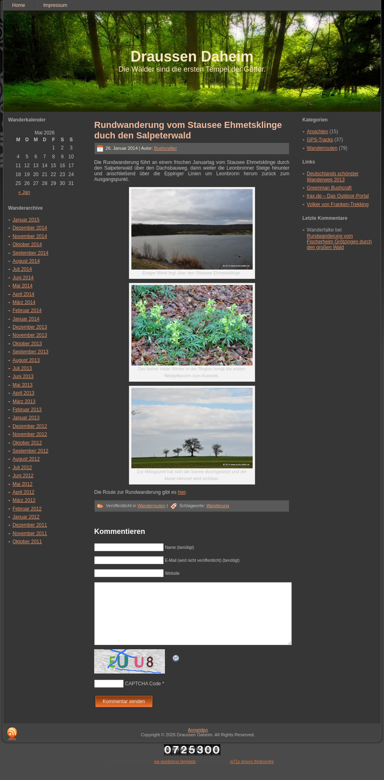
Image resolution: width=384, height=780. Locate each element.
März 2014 (24, 302)
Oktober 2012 (27, 443)
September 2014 (31, 253)
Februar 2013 (27, 409)
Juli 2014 (22, 269)
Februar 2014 (27, 310)
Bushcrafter (165, 148)
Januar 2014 (26, 319)
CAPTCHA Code (143, 696)
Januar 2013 (26, 418)
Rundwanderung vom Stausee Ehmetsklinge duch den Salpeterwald (188, 130)
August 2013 (26, 360)
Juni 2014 (23, 278)
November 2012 (30, 434)
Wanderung (217, 505)
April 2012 (23, 492)
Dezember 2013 (30, 327)
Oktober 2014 (27, 244)
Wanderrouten (151, 505)
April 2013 (23, 393)
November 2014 (30, 236)
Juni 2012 (23, 475)
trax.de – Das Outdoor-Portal (338, 196)
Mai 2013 (22, 385)
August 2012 (26, 459)
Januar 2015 (26, 220)
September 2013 (31, 352)
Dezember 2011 (30, 525)
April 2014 (23, 294)
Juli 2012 (22, 467)
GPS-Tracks (320, 139)
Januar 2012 (26, 517)
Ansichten (317, 131)
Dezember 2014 (30, 228)
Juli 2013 (22, 368)
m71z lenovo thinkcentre (252, 773)
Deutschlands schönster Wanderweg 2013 (333, 176)
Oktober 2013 (27, 343)
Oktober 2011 (27, 541)
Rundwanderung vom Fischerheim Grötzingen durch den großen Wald (339, 242)
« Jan (24, 192)
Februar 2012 (27, 509)
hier (182, 492)
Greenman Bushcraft (329, 188)
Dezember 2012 (30, 426)
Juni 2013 (23, 376)
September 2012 (31, 451)
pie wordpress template (175, 773)
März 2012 (24, 500)
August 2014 (26, 261)
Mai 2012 (22, 484)
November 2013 (30, 335)
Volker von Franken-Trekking (338, 204)
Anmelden (198, 742)
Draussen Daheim (192, 56)
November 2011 (30, 533)
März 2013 (24, 401)
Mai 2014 (22, 286)
